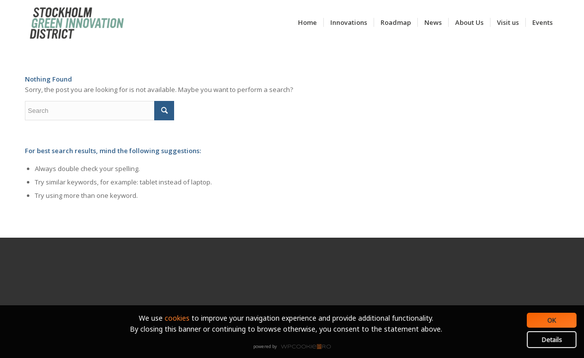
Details (552, 339)
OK (551, 320)
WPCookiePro (294, 347)
